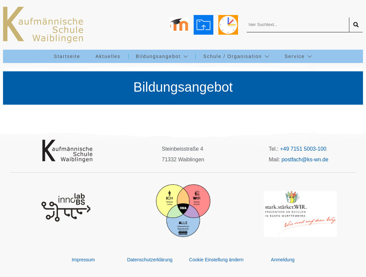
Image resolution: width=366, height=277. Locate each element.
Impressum (83, 259)
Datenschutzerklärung (149, 259)
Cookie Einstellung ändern (216, 259)
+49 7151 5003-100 (303, 149)
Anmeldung (283, 259)
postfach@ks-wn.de (304, 159)
